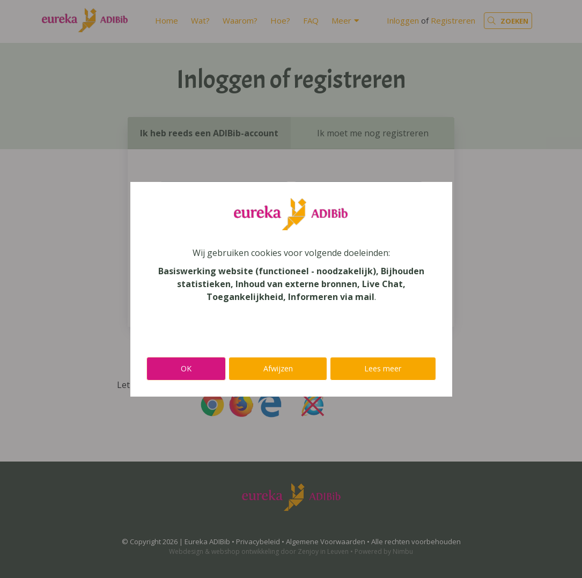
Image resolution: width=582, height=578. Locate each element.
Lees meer (382, 368)
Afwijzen (278, 368)
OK (186, 368)
